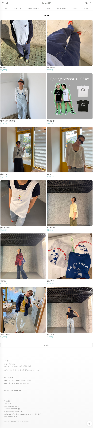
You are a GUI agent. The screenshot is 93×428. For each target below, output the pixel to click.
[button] (7, 3)
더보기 (46, 345)
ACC (86, 8)
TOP (5, 8)
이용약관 (6, 390)
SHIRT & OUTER (33, 8)
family (75, 8)
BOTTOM (18, 8)
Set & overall (61, 8)
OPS (48, 8)
